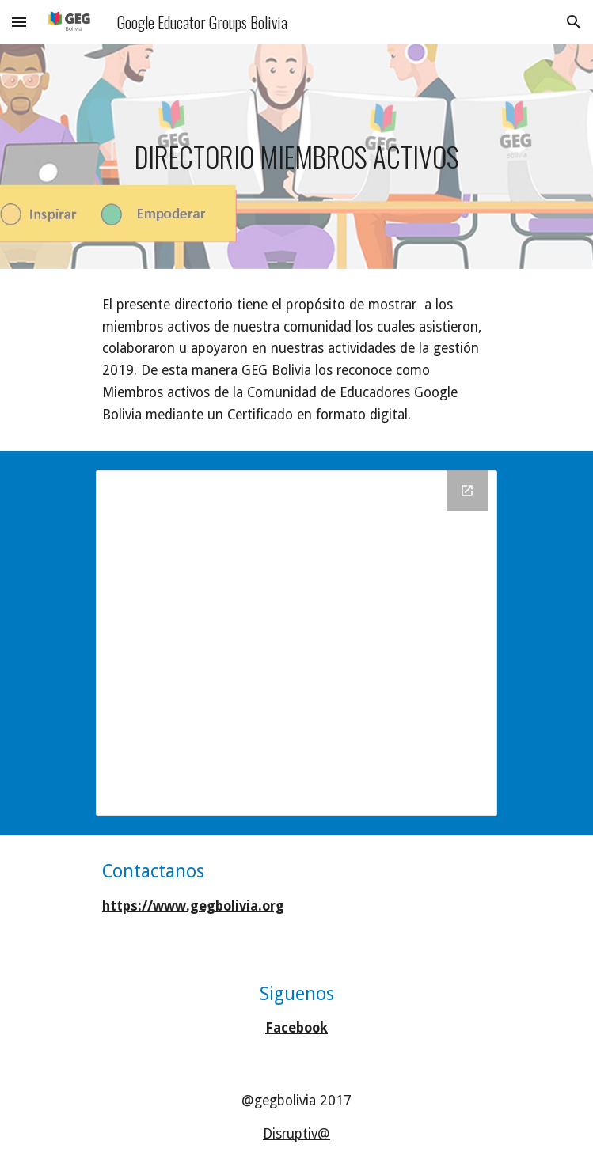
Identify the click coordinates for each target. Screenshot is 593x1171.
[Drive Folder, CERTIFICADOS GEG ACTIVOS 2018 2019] (296, 643)
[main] (296, 157)
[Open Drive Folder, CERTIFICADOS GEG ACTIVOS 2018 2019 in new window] (467, 490)
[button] (19, 22)
